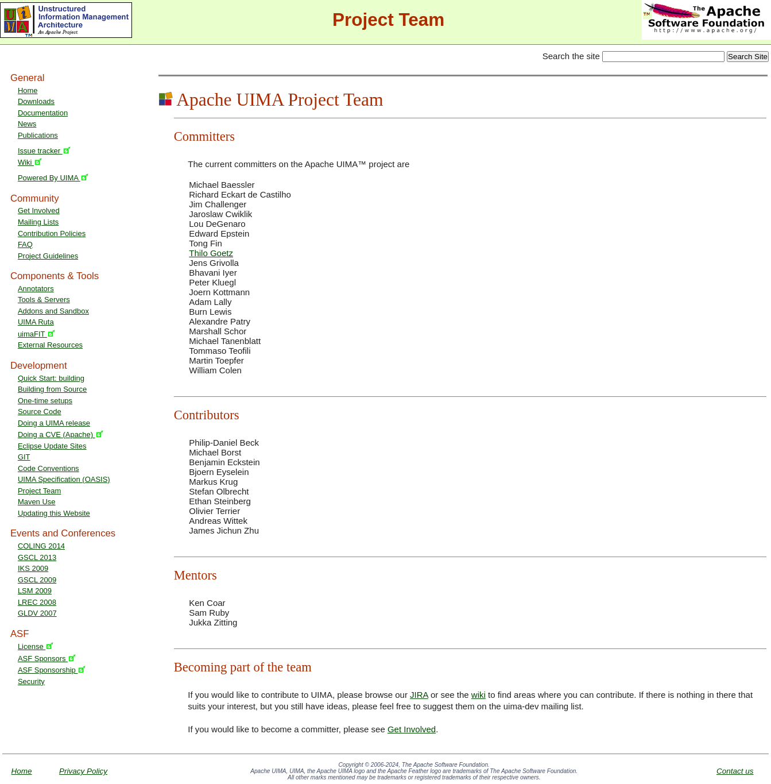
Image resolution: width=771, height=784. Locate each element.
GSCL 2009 (37, 580)
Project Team (39, 490)
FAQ (25, 244)
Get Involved (39, 210)
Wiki (30, 162)
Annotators (36, 288)
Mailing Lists (38, 222)
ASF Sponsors (47, 658)
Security (31, 681)
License (35, 646)
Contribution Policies (52, 233)
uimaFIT (36, 334)
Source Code (39, 411)
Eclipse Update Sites (52, 446)
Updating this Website (54, 513)
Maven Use (37, 501)
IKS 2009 (33, 568)
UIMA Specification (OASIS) (64, 479)
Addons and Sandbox (53, 311)
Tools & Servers (44, 299)
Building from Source (52, 389)
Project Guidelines (48, 256)
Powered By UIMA (53, 177)
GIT (24, 457)
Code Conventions (48, 468)
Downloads (36, 101)
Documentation (43, 113)
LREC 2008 (37, 602)
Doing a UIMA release (54, 423)
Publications (38, 135)
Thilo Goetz (211, 253)
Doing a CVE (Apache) (60, 434)
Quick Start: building (51, 378)
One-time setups (45, 400)
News (27, 123)
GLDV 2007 (37, 613)
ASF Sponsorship (52, 670)
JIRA (419, 695)
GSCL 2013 (37, 557)
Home (28, 90)
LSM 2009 (35, 590)
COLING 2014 (41, 546)
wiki (478, 695)
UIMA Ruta (36, 322)
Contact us (735, 771)
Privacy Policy (83, 771)
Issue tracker (44, 150)
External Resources (50, 345)
